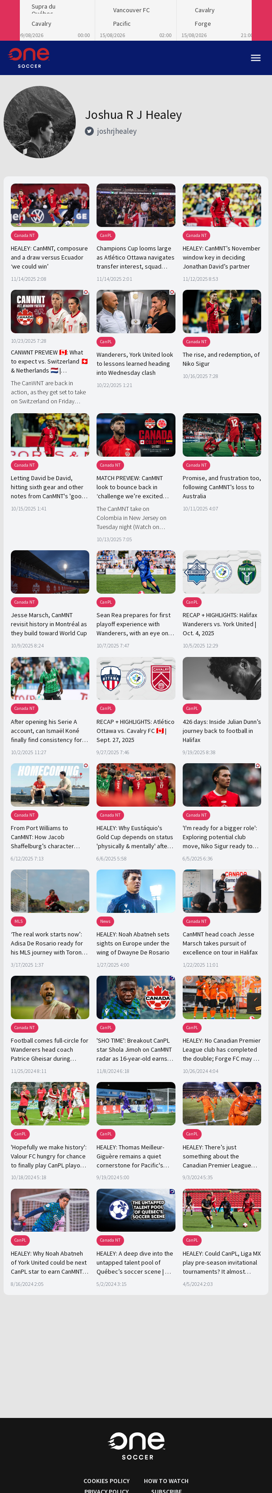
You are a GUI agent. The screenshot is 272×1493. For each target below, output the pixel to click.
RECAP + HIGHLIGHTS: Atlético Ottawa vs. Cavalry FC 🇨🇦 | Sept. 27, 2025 (136, 731)
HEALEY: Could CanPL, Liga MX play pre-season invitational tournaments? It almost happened (222, 1262)
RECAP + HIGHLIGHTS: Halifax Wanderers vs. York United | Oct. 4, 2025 (220, 624)
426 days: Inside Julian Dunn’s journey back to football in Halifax (222, 731)
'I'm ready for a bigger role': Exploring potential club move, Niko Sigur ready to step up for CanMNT (220, 837)
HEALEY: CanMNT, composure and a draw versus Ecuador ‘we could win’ (49, 257)
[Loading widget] (136, 20)
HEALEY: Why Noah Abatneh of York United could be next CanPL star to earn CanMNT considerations (49, 1262)
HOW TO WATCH (166, 1481)
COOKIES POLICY (106, 1481)
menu (255, 58)
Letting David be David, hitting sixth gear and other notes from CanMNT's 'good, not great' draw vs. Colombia (49, 487)
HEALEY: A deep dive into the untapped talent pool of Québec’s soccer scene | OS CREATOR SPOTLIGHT (135, 1262)
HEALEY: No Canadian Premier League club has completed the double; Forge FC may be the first (222, 1049)
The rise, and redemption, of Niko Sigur (221, 359)
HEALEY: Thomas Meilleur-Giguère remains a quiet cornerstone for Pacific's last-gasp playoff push (130, 1156)
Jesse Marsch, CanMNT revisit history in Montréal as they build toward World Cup (49, 624)
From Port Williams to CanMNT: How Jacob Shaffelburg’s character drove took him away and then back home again (44, 837)
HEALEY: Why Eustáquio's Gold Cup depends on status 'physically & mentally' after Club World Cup (135, 837)
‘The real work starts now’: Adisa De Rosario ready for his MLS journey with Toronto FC (49, 943)
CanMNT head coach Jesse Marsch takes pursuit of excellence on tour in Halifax (220, 943)
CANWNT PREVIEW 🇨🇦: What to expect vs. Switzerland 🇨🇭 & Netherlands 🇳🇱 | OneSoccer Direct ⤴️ (49, 361)
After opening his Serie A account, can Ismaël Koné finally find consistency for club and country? (46, 731)
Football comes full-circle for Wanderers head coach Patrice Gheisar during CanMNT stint (49, 1049)
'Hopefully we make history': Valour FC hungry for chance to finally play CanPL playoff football (49, 1156)
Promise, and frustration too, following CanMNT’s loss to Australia (222, 487)
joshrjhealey (117, 131)
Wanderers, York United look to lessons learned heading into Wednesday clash (135, 363)
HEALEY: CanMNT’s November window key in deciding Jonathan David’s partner (221, 257)
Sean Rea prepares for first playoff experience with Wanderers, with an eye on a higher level (135, 624)
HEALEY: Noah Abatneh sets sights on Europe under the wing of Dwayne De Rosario (133, 943)
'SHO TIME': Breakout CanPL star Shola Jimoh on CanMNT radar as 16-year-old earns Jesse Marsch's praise (134, 1049)
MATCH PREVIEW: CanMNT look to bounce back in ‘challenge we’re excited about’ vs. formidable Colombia (130, 487)
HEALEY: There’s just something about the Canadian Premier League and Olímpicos (217, 1156)
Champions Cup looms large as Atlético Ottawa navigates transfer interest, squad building (136, 257)
